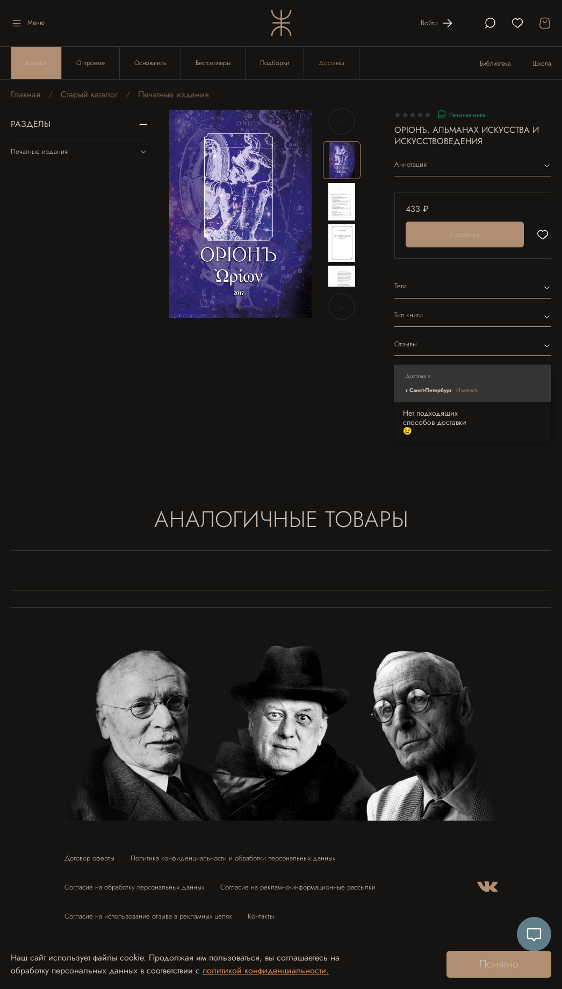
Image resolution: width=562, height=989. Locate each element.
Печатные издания (173, 94)
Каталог (36, 63)
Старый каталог (89, 94)
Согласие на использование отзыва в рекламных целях (148, 916)
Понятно (498, 964)
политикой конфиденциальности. (266, 970)
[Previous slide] (341, 121)
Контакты (261, 916)
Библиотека (495, 63)
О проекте (90, 63)
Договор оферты (89, 858)
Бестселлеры (213, 63)
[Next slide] (341, 306)
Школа (541, 63)
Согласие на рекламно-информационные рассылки (298, 887)
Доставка (331, 63)
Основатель (150, 63)
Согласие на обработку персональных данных (134, 887)
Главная (25, 94)
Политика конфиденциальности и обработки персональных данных (233, 858)
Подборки (274, 63)
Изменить (467, 390)
